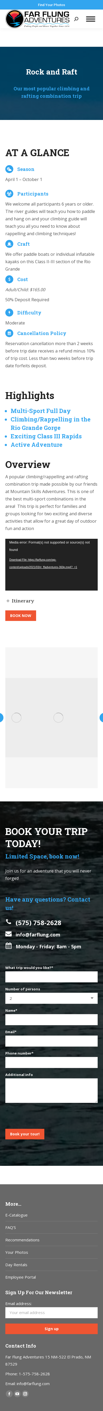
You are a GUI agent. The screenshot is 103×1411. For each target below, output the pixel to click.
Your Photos (16, 1252)
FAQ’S (10, 1227)
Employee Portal (20, 1277)
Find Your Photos (51, 5)
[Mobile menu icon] (91, 19)
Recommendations (22, 1239)
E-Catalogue (16, 1215)
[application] (51, 565)
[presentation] (45, 1118)
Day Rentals (16, 1264)
